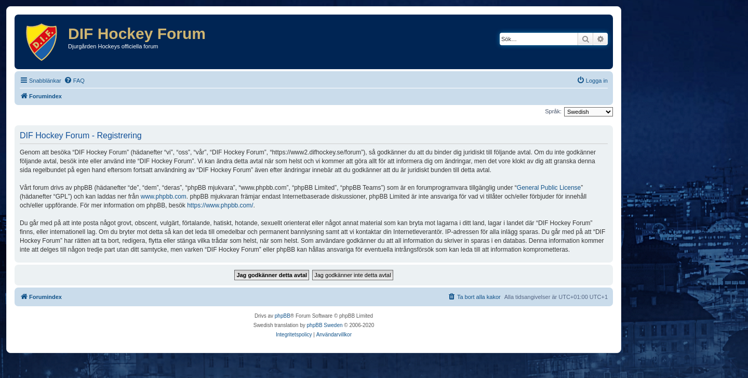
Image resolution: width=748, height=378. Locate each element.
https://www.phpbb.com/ (220, 205)
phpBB (282, 316)
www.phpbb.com (163, 196)
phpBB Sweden (325, 325)
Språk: (553, 111)
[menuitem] (74, 80)
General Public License (549, 187)
